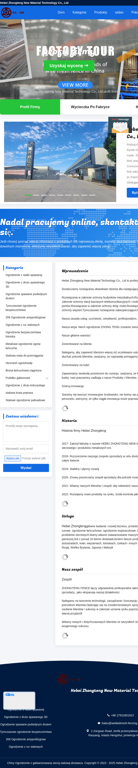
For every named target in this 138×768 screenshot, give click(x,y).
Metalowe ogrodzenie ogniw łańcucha (23, 346)
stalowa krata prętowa (19, 392)
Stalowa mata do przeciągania (24, 355)
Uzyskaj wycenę (66, 65)
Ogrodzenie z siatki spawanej (24, 275)
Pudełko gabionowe (18, 377)
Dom (61, 12)
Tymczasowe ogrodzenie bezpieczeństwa (21, 308)
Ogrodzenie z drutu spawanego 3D (25, 284)
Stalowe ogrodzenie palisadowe (25, 400)
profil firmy (30, 107)
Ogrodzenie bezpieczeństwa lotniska (23, 334)
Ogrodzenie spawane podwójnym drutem (26, 296)
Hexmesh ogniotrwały (19, 363)
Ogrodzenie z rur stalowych (23, 324)
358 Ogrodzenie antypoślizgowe (26, 317)
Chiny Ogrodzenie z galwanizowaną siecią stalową (38, 763)
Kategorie (79, 12)
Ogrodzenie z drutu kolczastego (25, 385)
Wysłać (26, 468)
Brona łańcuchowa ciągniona (24, 370)
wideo (119, 12)
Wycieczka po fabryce (90, 107)
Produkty (100, 12)
